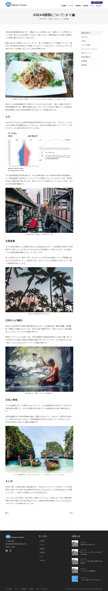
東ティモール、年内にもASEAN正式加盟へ (91, 553)
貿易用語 (84, 65)
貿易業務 (66, 19)
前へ (7, 513)
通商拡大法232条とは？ (88, 544)
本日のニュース (58, 19)
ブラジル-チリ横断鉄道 (88, 571)
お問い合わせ (96, 2)
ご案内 (83, 41)
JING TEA (84, 37)
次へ (71, 513)
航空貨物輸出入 (86, 57)
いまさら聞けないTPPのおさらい (91, 580)
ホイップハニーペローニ (89, 49)
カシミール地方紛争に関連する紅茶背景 (91, 562)
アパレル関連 (85, 45)
